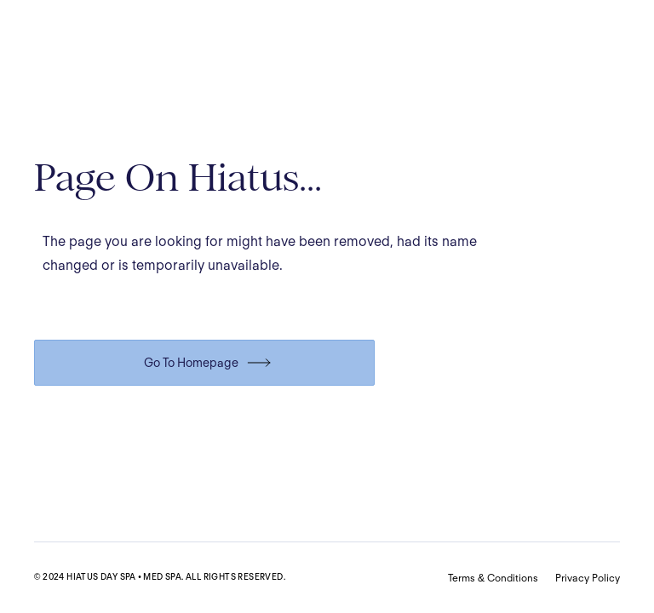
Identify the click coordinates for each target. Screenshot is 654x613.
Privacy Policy (587, 577)
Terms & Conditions (493, 577)
